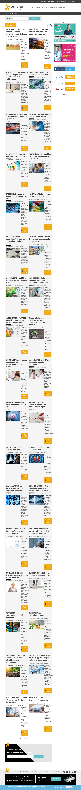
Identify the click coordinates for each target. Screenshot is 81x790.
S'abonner (38, 756)
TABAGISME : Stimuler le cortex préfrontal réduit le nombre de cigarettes (39, 531)
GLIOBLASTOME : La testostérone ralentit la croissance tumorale (14, 488)
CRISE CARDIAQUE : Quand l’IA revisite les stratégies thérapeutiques (16, 700)
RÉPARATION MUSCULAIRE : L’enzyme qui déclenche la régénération (16, 116)
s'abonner (56, 779)
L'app (57, 1)
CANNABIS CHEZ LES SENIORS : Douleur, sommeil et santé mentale (17, 575)
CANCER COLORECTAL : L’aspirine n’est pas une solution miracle (15, 531)
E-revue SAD (51, 1)
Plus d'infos (33, 787)
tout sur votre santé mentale (70, 77)
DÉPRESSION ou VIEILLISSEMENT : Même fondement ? (15, 615)
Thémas (62, 1)
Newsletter (25, 771)
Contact (56, 771)
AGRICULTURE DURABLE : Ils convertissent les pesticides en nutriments (39, 280)
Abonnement (53, 7)
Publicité (45, 771)
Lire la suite (25, 65)
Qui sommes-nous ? (35, 771)
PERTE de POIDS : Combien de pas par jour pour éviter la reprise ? (40, 156)
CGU (51, 771)
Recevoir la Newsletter (64, 66)
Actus (33, 7)
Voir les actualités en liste (47, 26)
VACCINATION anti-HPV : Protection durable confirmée (39, 362)
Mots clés (9, 18)
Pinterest (70, 771)
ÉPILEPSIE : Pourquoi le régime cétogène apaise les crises (16, 196)
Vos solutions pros (70, 89)
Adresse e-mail (11, 753)
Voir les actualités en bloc (51, 26)
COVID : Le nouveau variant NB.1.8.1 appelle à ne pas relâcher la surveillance (39, 658)
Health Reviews (45, 7)
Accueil (6, 13)
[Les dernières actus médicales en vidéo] (64, 112)
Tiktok (72, 771)
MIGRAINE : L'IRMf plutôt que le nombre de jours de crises (16, 404)
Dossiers (38, 7)
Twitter (67, 771)
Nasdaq (70, 6)
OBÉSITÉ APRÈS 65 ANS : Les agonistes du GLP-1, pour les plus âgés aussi (39, 488)
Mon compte (71, 1)
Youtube (75, 771)
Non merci (69, 787)
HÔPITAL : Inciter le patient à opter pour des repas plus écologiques (40, 239)
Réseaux (60, 7)
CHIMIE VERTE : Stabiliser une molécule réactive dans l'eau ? (16, 280)
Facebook (64, 771)
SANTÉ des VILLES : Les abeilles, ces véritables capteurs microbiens (38, 31)
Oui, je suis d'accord (60, 787)
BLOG (64, 7)
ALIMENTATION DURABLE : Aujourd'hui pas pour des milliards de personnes (16, 320)
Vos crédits (70, 83)
